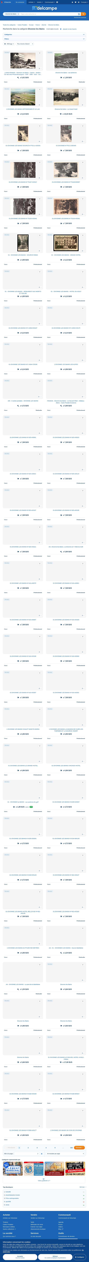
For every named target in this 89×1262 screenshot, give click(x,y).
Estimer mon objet (36, 1227)
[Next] (79, 1147)
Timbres (5, 1222)
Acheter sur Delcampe (10, 1218)
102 (71, 1147)
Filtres (6, 39)
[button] (79, 14)
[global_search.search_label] (50, 14)
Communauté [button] (49, 2)
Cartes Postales (8, 1224)
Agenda (60, 1222)
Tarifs (32, 1222)
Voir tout (83, 1187)
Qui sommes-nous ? (9, 1236)
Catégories (8, 34)
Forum (60, 1224)
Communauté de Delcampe (67, 1218)
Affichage (8, 44)
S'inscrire (7, 2)
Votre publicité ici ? (43, 1179)
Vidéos (60, 1227)
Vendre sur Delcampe (38, 1218)
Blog (60, 1229)
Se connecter (20, 2)
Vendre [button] (39, 2)
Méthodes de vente (37, 1224)
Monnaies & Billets (9, 1227)
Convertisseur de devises (66, 1236)
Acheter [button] (31, 2)
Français (84, 2)
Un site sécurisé (36, 1236)
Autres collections (8, 1229)
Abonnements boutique (38, 1229)
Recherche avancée (80, 17)
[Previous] (10, 1147)
